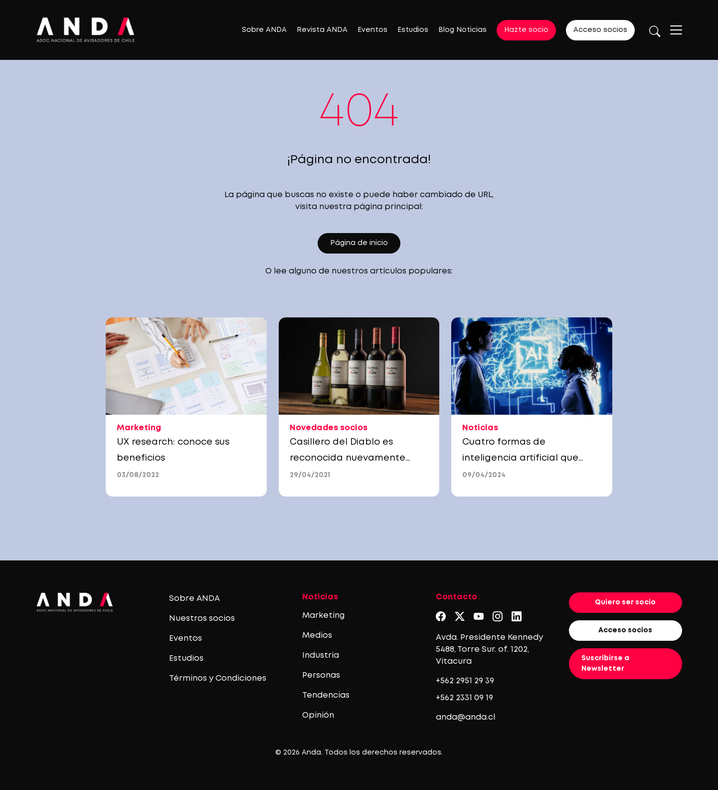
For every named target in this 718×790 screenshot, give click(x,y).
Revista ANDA (322, 30)
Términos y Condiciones (217, 678)
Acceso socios (600, 30)
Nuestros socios (202, 618)
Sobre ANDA (264, 30)
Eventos (372, 30)
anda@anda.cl (465, 717)
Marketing (323, 615)
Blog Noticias (462, 30)
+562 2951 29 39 (465, 681)
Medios (317, 635)
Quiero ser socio (625, 602)
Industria (320, 655)
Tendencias (326, 695)
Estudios (412, 30)
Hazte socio (526, 30)
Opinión (318, 715)
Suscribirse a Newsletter (605, 663)
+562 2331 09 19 (464, 698)
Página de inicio (359, 243)
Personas (321, 675)
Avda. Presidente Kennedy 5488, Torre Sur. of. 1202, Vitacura (489, 649)
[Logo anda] (86, 29)
